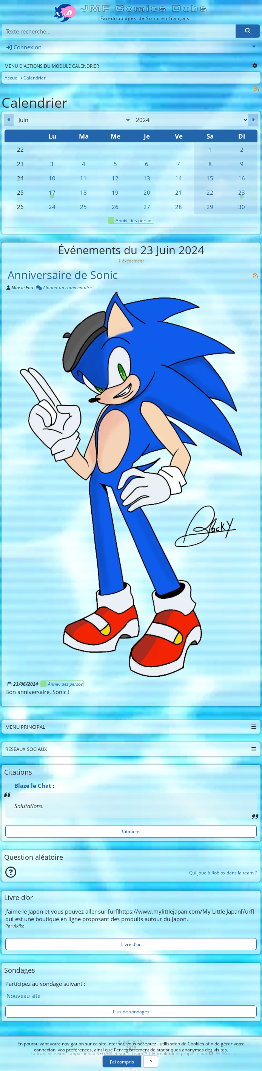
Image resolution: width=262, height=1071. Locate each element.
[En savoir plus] (150, 1061)
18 (83, 192)
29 (210, 207)
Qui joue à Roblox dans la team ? (223, 873)
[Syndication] (256, 89)
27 (146, 207)
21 (178, 192)
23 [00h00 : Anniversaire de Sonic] (241, 194)
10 (52, 178)
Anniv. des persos (130, 220)
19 (115, 192)
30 (241, 207)
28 (178, 207)
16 (241, 178)
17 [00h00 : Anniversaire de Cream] (52, 194)
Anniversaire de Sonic (63, 274)
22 (210, 192)
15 (210, 178)
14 (178, 178)
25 (83, 207)
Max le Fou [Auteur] (22, 287)
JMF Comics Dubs (145, 8)
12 (115, 178)
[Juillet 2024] (253, 120)
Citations (131, 831)
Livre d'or (131, 944)
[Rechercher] (248, 31)
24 (52, 207)
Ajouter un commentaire (64, 287)
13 (146, 178)
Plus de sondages (131, 1011)
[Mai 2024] (9, 120)
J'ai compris (122, 1062)
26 (115, 207)
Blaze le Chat (32, 785)
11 (83, 178)
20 (146, 192)
